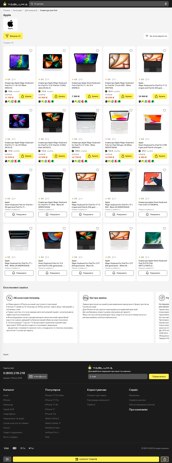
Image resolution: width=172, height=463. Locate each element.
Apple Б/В (8, 409)
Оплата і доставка (96, 395)
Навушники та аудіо (13, 418)
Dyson (6, 427)
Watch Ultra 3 (52, 418)
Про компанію (138, 409)
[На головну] (15, 4)
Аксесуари (17, 10)
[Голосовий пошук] (165, 3)
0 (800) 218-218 (14, 373)
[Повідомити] (19, 214)
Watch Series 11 (53, 423)
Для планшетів (31, 10)
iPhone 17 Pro (52, 400)
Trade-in (91, 404)
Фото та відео (10, 437)
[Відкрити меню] (7, 459)
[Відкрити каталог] (86, 459)
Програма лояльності (98, 400)
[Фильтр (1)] (13, 36)
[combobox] (99, 3)
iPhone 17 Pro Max (54, 395)
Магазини (134, 395)
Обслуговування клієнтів (142, 404)
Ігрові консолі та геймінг (16, 423)
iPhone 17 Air (51, 404)
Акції (5, 395)
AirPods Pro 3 (52, 432)
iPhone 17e (50, 413)
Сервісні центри (137, 400)
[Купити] (26, 96)
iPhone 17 (50, 409)
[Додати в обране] (30, 50)
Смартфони (9, 413)
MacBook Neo (52, 427)
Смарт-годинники (12, 432)
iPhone (6, 400)
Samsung (8, 404)
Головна (6, 10)
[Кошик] (165, 459)
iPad (47, 437)
